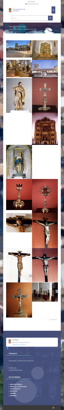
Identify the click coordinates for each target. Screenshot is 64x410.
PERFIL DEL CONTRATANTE (18, 387)
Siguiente (54, 319)
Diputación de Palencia (19, 344)
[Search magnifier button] (50, 18)
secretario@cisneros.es (33, 4)
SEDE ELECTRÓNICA (16, 384)
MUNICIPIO (13, 391)
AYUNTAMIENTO (15, 389)
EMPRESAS (13, 396)
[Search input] (29, 18)
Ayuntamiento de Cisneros (19, 10)
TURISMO (13, 393)
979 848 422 (32, 1)
